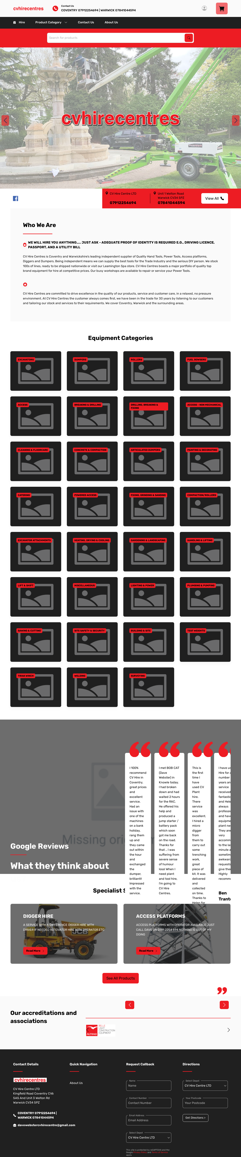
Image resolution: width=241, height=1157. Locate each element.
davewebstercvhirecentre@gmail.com (35, 1125)
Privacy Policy (140, 1152)
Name (132, 1080)
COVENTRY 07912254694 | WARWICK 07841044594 (35, 1115)
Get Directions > (195, 1117)
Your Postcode (193, 1098)
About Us (111, 22)
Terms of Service (160, 1152)
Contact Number (138, 1098)
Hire (19, 22)
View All (214, 198)
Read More (35, 950)
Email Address (136, 1115)
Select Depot (136, 1132)
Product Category (51, 22)
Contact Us (86, 22)
